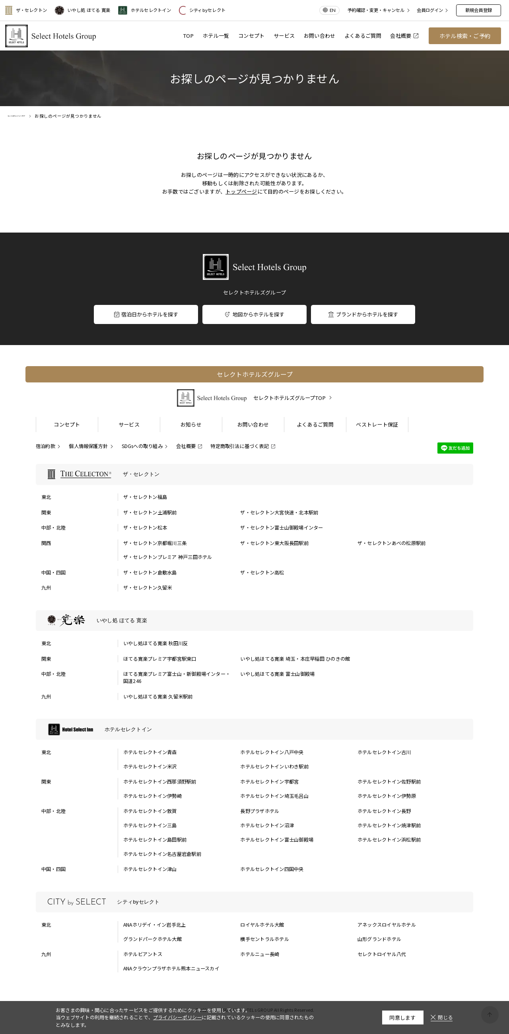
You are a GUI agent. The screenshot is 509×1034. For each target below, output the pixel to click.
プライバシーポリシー (177, 1017)
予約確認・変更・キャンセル (376, 10)
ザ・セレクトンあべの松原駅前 (391, 543)
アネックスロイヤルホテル (386, 924)
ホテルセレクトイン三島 (150, 825)
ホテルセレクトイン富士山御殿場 (276, 839)
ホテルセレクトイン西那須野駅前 (159, 781)
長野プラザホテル (259, 811)
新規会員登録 (478, 10)
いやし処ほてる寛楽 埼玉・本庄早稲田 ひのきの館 (295, 658)
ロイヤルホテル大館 (262, 924)
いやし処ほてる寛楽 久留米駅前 (158, 696)
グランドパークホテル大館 (152, 939)
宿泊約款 (45, 446)
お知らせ (191, 424)
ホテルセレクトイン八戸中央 (271, 752)
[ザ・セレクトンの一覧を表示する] (254, 474)
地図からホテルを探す (254, 314)
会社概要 (404, 35)
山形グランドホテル (379, 939)
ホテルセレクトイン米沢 (150, 766)
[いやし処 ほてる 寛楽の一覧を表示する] (254, 620)
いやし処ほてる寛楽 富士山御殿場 (277, 673)
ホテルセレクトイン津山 (150, 869)
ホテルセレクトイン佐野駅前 (389, 781)
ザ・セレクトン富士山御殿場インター (281, 527)
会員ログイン (430, 10)
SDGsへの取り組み (142, 446)
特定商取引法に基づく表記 (239, 446)
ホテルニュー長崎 (259, 954)
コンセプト (251, 35)
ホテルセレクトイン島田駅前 (155, 839)
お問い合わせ (320, 35)
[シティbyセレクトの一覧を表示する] (254, 902)
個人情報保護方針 (88, 446)
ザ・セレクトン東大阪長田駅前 (274, 543)
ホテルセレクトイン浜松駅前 (389, 839)
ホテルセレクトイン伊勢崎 (152, 795)
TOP (188, 35)
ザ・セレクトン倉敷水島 (150, 572)
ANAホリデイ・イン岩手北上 (154, 924)
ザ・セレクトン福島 (145, 497)
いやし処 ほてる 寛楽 (82, 10)
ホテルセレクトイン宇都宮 (269, 781)
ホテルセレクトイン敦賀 (150, 811)
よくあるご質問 (362, 35)
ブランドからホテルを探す (363, 314)
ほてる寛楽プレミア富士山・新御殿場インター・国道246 (176, 677)
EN (333, 10)
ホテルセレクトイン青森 (150, 752)
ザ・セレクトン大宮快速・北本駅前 (279, 512)
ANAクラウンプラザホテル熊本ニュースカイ (171, 968)
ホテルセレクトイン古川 (384, 752)
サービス (284, 35)
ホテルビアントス (142, 954)
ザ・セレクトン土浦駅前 (150, 512)
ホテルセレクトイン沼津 (267, 825)
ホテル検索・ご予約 (465, 36)
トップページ (241, 191)
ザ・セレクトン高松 (262, 572)
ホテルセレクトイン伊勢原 (386, 795)
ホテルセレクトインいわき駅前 (274, 766)
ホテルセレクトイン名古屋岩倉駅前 (162, 853)
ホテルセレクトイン (144, 10)
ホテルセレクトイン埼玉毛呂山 (274, 795)
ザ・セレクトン (26, 10)
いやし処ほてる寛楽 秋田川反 (155, 643)
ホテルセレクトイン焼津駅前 (389, 825)
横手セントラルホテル (264, 939)
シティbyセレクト (202, 10)
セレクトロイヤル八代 (381, 954)
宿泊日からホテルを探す (146, 314)
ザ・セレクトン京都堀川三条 (155, 543)
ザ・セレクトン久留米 (147, 587)
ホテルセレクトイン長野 (384, 811)
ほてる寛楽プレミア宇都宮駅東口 (159, 658)
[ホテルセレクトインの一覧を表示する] (254, 729)
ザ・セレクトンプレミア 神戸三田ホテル (167, 557)
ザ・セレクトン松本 (145, 527)
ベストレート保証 (377, 424)
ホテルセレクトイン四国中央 (271, 869)
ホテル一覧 (216, 35)
